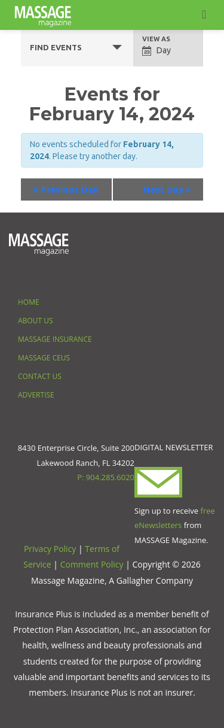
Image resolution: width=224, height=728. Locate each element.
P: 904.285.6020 (105, 477)
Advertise (36, 395)
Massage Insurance (55, 339)
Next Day (167, 189)
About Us (35, 321)
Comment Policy (92, 564)
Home (28, 302)
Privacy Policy (50, 548)
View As (156, 39)
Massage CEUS (44, 358)
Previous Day (65, 189)
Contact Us (40, 376)
